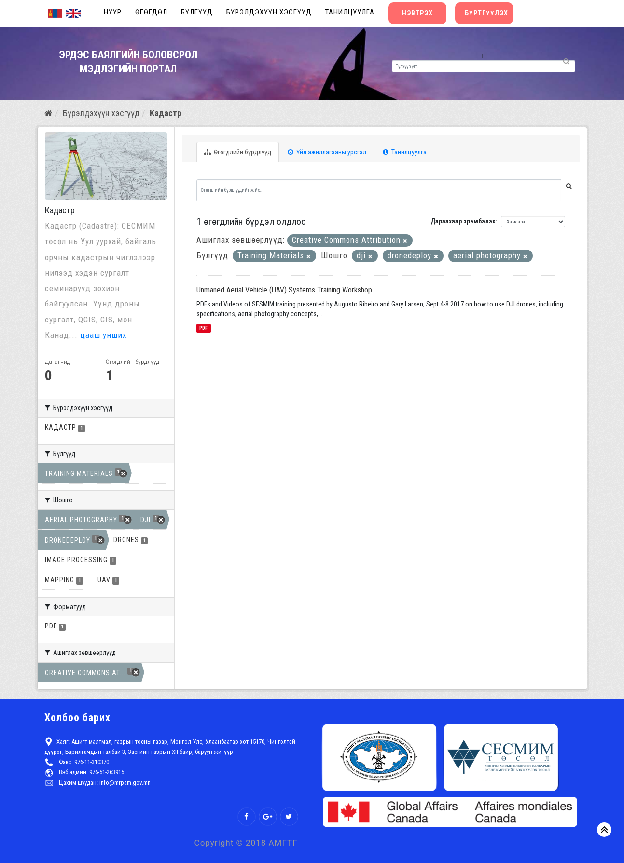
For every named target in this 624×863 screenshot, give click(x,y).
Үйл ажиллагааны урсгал (327, 152)
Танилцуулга (349, 12)
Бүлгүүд (197, 12)
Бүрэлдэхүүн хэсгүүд (269, 12)
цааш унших (103, 335)
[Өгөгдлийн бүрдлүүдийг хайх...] (378, 190)
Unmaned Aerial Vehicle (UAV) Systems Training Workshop (284, 289)
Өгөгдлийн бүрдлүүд (237, 152)
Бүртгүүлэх (486, 13)
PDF (203, 328)
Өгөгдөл (151, 12)
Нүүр (113, 12)
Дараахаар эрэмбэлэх (462, 221)
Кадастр (165, 113)
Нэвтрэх (417, 13)
